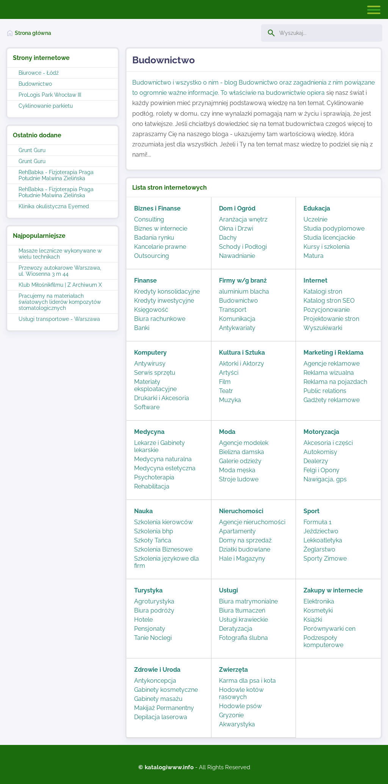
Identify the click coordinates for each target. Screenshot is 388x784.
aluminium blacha (244, 291)
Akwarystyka (237, 724)
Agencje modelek (243, 442)
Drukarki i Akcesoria (161, 398)
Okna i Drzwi (236, 228)
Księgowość (151, 309)
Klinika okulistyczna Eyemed (54, 206)
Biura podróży (154, 610)
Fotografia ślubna (243, 637)
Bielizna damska (241, 452)
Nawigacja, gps (325, 479)
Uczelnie (315, 219)
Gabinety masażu (158, 698)
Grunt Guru (32, 150)
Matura (314, 255)
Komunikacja (237, 318)
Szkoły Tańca (152, 540)
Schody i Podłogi (243, 246)
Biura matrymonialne (248, 601)
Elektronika (319, 601)
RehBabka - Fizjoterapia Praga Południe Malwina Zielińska (56, 175)
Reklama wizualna (329, 372)
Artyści (228, 372)
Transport (232, 309)
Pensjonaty (149, 628)
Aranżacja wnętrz (243, 219)
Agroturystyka (154, 601)
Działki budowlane (244, 549)
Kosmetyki (318, 610)
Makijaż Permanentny (164, 708)
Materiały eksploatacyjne (155, 385)
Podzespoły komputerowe (323, 641)
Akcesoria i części (328, 442)
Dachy (228, 237)
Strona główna (33, 33)
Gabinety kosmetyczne (166, 689)
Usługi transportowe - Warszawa (59, 319)
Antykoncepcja (155, 680)
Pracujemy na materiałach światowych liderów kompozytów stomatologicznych (60, 302)
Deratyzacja (235, 628)
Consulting (149, 219)
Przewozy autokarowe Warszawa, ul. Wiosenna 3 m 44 (60, 271)
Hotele (143, 619)
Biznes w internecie (160, 228)
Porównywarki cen (329, 628)
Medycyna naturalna (163, 459)
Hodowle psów (240, 706)
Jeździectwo (321, 531)
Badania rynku (154, 237)
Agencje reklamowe (332, 363)
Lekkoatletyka (323, 540)
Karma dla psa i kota (247, 680)
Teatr (226, 390)
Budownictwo (35, 84)
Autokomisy (320, 452)
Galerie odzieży (240, 461)
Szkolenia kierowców (163, 522)
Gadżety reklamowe (332, 400)
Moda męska (237, 470)
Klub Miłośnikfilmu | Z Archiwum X (60, 285)
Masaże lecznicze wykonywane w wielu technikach (60, 254)
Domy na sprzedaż (245, 540)
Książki (313, 619)
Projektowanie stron (331, 318)
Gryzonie (231, 715)
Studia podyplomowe (334, 228)
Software (147, 407)
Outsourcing (151, 255)
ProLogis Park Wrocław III (50, 95)
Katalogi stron (323, 291)
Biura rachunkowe (159, 318)
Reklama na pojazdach (335, 381)
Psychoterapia (154, 477)
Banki (141, 328)
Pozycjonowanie (327, 309)
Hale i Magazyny (242, 558)
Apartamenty (237, 531)
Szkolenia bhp (153, 531)
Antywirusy (150, 363)
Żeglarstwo (319, 549)
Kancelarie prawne (160, 246)
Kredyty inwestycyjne (164, 300)
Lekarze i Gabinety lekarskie (159, 446)
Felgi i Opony (322, 470)
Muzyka (230, 400)
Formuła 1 (318, 522)
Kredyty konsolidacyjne (167, 291)
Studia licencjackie (329, 237)
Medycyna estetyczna (165, 468)
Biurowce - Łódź (39, 73)
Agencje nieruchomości (252, 522)
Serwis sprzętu (154, 372)
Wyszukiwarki (323, 328)
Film (225, 381)
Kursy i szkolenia (327, 246)
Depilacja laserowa (160, 717)
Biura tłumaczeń (242, 610)
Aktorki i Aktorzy (241, 363)
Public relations (325, 390)
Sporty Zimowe (325, 558)
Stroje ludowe (238, 479)
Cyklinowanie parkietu (46, 106)
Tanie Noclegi (153, 637)
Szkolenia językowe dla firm (166, 562)
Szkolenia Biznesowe (163, 549)
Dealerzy (316, 461)
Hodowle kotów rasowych (241, 693)
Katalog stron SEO (329, 300)
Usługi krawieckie (243, 619)
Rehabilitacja (151, 486)
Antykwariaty (237, 328)
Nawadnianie (237, 255)
